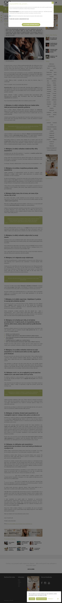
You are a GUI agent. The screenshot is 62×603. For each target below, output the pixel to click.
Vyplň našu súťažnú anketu (31, 24)
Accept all (32, 598)
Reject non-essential (41, 598)
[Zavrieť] (53, 3)
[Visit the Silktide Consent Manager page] (58, 598)
